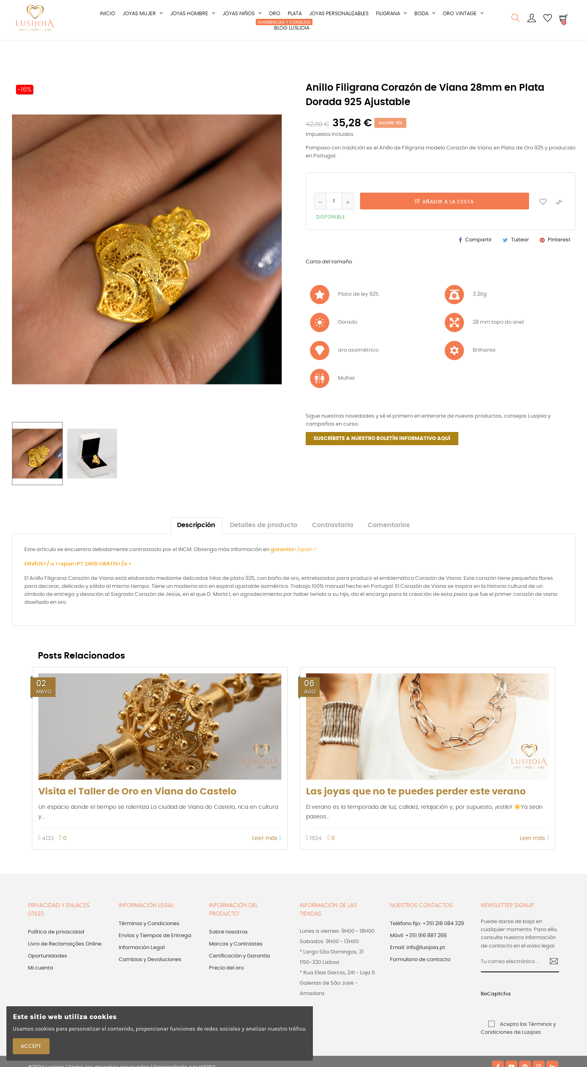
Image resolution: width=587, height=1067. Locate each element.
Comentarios (389, 544)
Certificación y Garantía (239, 975)
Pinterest (559, 259)
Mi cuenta (40, 987)
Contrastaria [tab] (332, 544)
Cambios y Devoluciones (150, 978)
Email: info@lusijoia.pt (417, 966)
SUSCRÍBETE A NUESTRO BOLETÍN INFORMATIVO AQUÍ (382, 457)
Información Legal (142, 966)
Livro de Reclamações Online (64, 963)
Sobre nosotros (228, 951)
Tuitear (520, 259)
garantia (282, 568)
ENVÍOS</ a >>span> (50, 583)
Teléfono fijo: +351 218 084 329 (427, 943)
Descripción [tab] (196, 544)
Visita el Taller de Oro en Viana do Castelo (137, 811)
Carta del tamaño (329, 281)
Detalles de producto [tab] (263, 544)
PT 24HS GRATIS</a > (104, 583)
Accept (31, 1046)
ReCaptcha (489, 1013)
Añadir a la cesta (444, 221)
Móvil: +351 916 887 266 (418, 955)
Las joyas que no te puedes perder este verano (416, 811)
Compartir (478, 259)
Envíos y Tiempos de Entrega (155, 955)
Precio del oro (226, 987)
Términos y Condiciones (149, 943)
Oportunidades (47, 975)
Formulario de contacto (420, 978)
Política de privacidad (56, 951)
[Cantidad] (334, 220)
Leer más (266, 857)
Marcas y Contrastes (236, 963)
